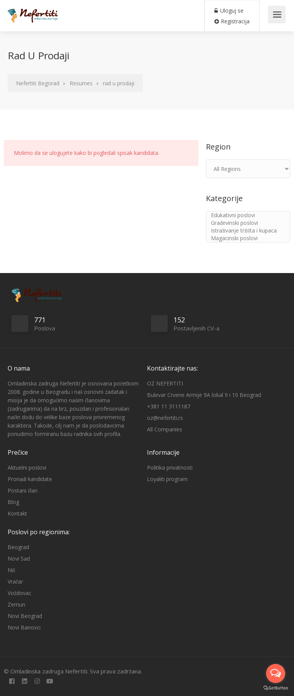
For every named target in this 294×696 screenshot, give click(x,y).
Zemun (16, 604)
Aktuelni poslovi (27, 467)
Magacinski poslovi (248, 238)
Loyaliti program (167, 479)
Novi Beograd (25, 616)
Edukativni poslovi (248, 215)
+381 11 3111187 (168, 406)
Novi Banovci (24, 627)
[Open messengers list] (275, 673)
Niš (11, 570)
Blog (13, 502)
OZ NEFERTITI (165, 383)
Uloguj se (228, 10)
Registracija (232, 21)
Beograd (18, 547)
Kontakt (17, 513)
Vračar (15, 581)
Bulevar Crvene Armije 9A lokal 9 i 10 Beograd (204, 394)
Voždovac (19, 593)
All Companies (164, 429)
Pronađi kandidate (30, 479)
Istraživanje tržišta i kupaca (248, 230)
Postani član (23, 490)
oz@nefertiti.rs (165, 417)
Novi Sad (19, 558)
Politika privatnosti (170, 467)
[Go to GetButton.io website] (275, 688)
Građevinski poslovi (248, 223)
